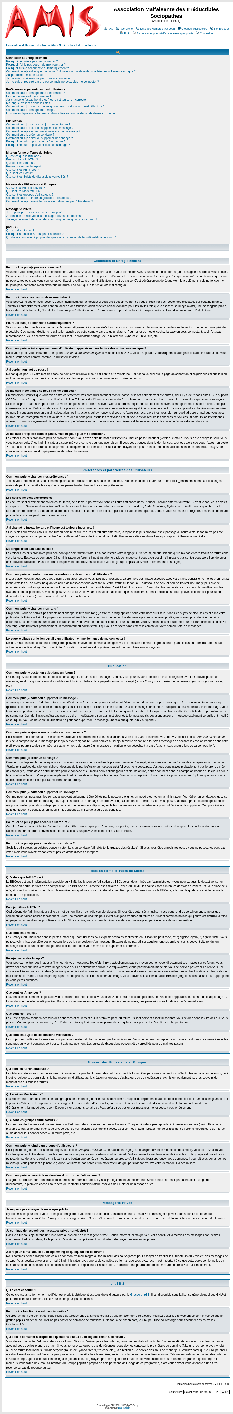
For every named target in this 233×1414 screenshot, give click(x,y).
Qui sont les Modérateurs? (23, 191)
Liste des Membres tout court (155, 28)
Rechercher (125, 28)
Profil (125, 33)
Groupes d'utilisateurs (192, 28)
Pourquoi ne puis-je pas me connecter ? (32, 61)
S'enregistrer (219, 28)
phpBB (110, 1405)
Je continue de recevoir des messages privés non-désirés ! (44, 216)
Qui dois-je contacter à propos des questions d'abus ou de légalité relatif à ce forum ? (61, 237)
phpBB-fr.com (124, 1408)
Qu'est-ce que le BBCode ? (23, 156)
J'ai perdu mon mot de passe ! (25, 75)
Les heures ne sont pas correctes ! (28, 96)
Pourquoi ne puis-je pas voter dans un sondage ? (38, 145)
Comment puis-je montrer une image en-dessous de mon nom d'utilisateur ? (55, 106)
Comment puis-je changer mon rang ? (30, 110)
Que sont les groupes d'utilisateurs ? (29, 194)
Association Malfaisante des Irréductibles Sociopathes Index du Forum (51, 45)
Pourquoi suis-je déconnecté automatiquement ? (37, 68)
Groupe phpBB (139, 1294)
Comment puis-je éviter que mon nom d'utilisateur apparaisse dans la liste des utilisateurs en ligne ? (71, 71)
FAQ (108, 28)
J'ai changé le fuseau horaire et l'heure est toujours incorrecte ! (46, 99)
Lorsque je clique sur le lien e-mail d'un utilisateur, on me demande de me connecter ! (61, 113)
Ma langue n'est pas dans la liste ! (28, 103)
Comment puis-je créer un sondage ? (30, 134)
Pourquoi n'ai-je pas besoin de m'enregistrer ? (36, 64)
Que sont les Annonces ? (22, 169)
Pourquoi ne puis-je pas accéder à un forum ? (35, 141)
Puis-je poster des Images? (23, 166)
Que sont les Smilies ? (20, 163)
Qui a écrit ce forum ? (20, 230)
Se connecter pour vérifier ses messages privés (163, 33)
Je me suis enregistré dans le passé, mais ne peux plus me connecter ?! (53, 81)
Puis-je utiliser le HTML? (22, 159)
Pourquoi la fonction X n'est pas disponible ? (35, 234)
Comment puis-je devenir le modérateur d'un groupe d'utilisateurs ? (49, 201)
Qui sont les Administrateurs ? (25, 187)
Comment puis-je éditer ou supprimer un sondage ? (39, 138)
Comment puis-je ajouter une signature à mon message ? (43, 131)
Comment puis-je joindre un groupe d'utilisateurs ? (38, 198)
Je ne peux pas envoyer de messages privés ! (36, 212)
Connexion (204, 33)
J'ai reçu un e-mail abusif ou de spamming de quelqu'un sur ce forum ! (51, 219)
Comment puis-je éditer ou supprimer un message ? (39, 128)
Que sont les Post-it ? (20, 173)
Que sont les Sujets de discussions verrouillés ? (37, 176)
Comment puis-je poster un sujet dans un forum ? (38, 124)
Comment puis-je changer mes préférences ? (35, 93)
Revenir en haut (16, 289)
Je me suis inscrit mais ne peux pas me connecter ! (39, 78)
